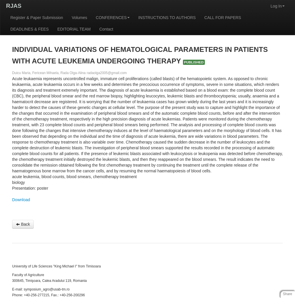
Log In (278, 6)
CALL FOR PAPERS (222, 17)
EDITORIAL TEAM (74, 29)
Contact (106, 29)
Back (23, 224)
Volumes (79, 17)
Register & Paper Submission (36, 17)
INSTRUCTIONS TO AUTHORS (167, 17)
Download (21, 199)
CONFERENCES (113, 17)
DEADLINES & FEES (29, 29)
